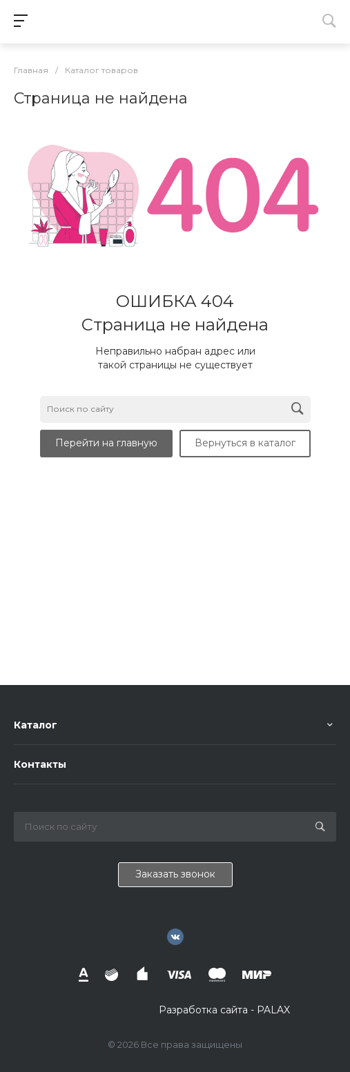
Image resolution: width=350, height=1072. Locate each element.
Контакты (40, 764)
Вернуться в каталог (245, 443)
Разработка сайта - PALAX (224, 1010)
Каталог (35, 725)
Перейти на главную (106, 443)
